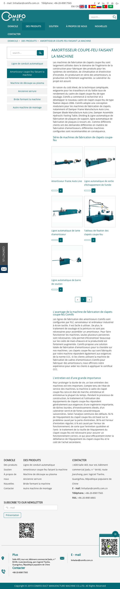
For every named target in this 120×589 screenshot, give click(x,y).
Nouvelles (101, 26)
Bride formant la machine (27, 99)
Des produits (33, 26)
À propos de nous (76, 26)
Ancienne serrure (27, 91)
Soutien (53, 26)
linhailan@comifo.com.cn (26, 3)
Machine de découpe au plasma (27, 82)
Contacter (14, 34)
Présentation (12, 515)
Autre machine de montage (27, 107)
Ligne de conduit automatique (27, 63)
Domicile (13, 26)
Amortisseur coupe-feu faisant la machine (65, 40)
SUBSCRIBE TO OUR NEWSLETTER (23, 502)
